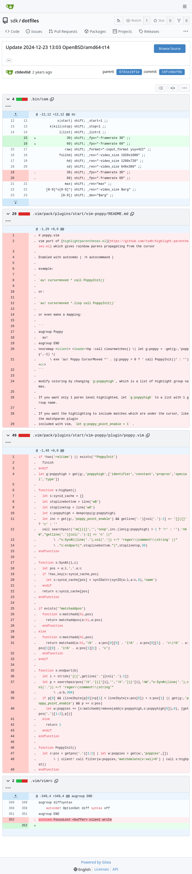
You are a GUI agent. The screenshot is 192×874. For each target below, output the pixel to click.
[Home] (10, 6)
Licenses (101, 869)
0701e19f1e (129, 72)
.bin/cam (39, 99)
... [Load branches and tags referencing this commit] (8, 60)
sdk (14, 20)
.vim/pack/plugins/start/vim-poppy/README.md (80, 214)
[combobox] (160, 88)
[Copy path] (51, 99)
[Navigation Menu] (184, 6)
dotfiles (30, 20)
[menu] (184, 88)
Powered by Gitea (96, 862)
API (115, 869)
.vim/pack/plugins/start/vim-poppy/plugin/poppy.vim (88, 435)
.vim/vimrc (41, 781)
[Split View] (172, 88)
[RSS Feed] (118, 20)
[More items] (186, 31)
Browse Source (170, 48)
